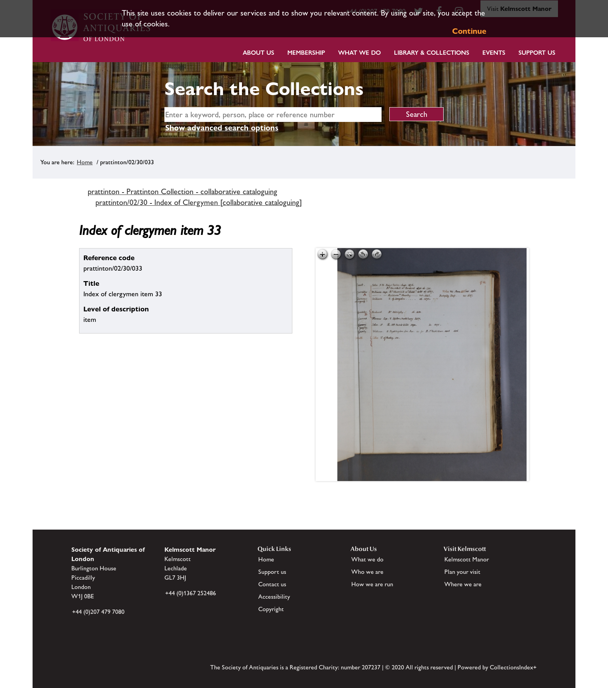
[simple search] (273, 114)
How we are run (372, 584)
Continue (469, 31)
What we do (359, 52)
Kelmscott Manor (466, 559)
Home (85, 162)
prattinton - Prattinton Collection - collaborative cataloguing (182, 191)
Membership (306, 52)
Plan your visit (462, 571)
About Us (258, 52)
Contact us (272, 584)
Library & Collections (431, 52)
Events (493, 52)
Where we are (463, 584)
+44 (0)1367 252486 (190, 593)
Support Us (536, 52)
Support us (272, 571)
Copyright (271, 609)
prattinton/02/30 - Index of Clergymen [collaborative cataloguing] (198, 202)
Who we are (367, 571)
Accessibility (274, 596)
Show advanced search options (221, 127)
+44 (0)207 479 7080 (98, 611)
